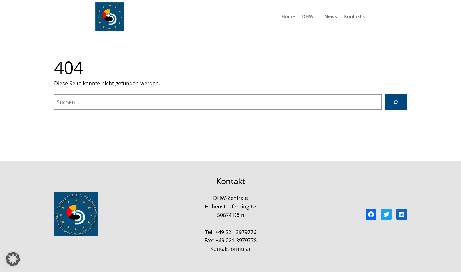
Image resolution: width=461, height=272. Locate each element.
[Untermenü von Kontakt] (364, 16)
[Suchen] (396, 102)
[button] (13, 259)
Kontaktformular (230, 248)
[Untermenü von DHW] (316, 16)
